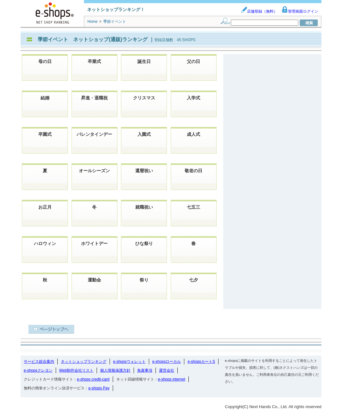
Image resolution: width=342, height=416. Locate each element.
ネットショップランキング (83, 361)
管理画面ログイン (300, 11)
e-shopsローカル (166, 361)
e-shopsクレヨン (38, 370)
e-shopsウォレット (129, 361)
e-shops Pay (99, 388)
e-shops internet (171, 379)
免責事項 (144, 370)
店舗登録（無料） (259, 11)
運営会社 (166, 370)
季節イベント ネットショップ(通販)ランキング (93, 39)
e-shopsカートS (201, 361)
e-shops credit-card (93, 379)
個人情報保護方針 (115, 370)
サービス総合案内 (39, 361)
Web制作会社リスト (76, 370)
